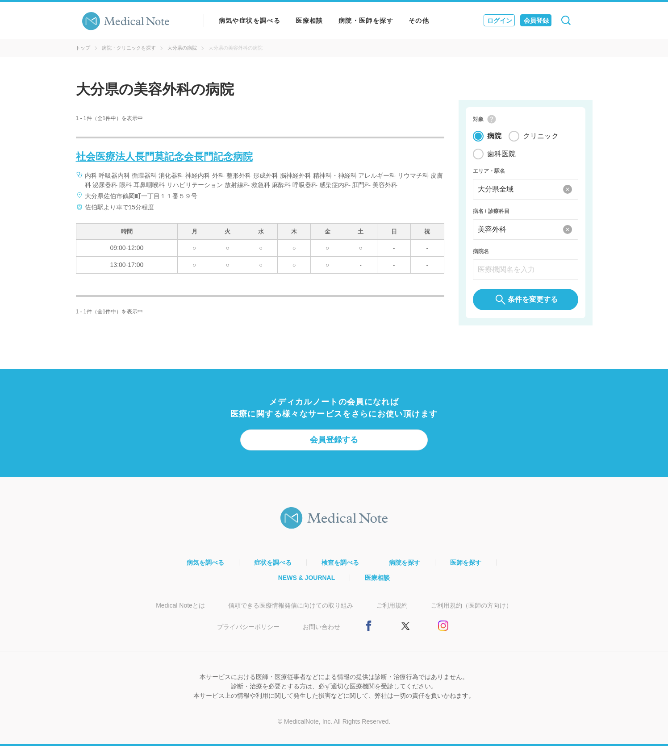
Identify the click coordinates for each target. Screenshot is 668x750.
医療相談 (309, 20)
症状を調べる (273, 566)
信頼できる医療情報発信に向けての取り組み (290, 609)
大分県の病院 (182, 47)
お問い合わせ (321, 630)
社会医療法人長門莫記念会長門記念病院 (164, 156)
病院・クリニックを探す (129, 47)
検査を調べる (340, 566)
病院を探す (404, 566)
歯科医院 (501, 156)
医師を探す (465, 566)
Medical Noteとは (180, 609)
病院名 (481, 253)
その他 (419, 20)
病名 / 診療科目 (491, 213)
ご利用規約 (392, 609)
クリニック (541, 138)
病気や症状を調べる (250, 20)
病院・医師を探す (365, 20)
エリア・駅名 (489, 173)
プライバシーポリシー (248, 630)
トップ (82, 47)
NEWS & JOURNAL (306, 581)
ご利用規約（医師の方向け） (471, 609)
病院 (494, 138)
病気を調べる (205, 566)
